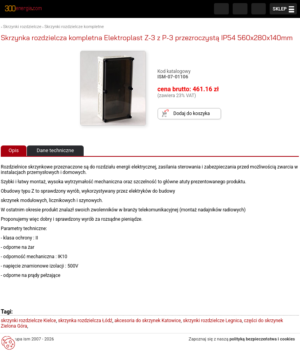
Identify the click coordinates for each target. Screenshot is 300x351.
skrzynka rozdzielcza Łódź (85, 320)
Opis (14, 150)
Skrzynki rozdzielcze (22, 26)
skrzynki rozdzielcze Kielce (28, 320)
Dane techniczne (55, 150)
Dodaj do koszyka (192, 113)
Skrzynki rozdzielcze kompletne (74, 26)
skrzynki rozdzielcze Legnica (212, 320)
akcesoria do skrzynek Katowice (147, 320)
